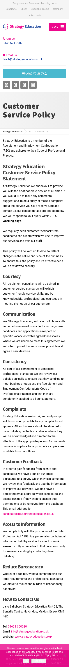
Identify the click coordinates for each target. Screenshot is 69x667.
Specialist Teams (40, 9)
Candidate (11, 9)
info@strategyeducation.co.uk (30, 631)
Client (24, 9)
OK (26, 660)
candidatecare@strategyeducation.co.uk (28, 514)
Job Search (35, 15)
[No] (64, 655)
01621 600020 (17, 626)
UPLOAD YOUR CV (34, 73)
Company (58, 9)
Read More (39, 660)
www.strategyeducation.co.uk (33, 636)
